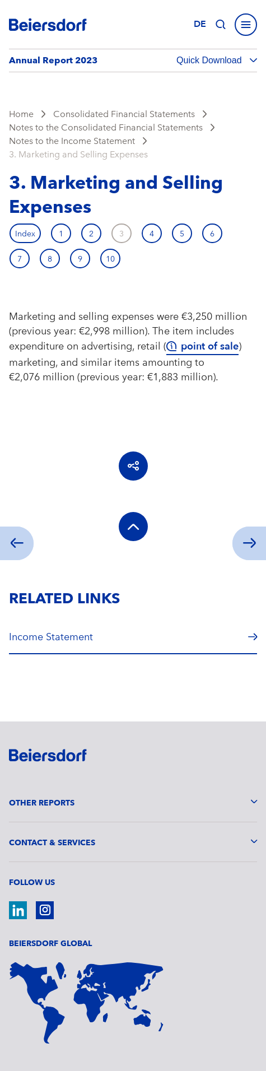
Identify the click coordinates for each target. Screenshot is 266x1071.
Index (25, 234)
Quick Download (210, 60)
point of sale (210, 346)
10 (110, 259)
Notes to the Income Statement (72, 141)
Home (21, 114)
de (200, 24)
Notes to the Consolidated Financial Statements (106, 127)
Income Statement (51, 636)
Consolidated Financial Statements (124, 114)
